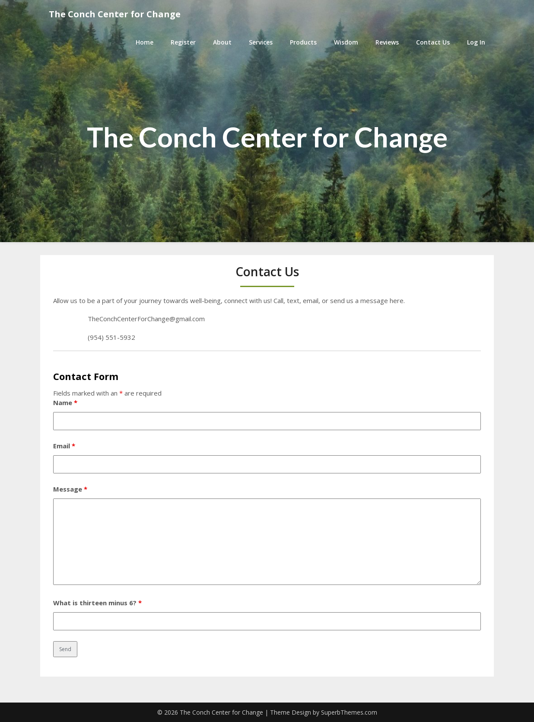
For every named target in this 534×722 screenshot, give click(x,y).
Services (261, 42)
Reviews (387, 42)
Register (183, 42)
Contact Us (433, 42)
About (222, 42)
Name (65, 402)
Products (303, 42)
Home (144, 42)
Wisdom (346, 42)
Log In (476, 42)
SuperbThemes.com (349, 712)
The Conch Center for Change (115, 14)
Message (70, 489)
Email (64, 445)
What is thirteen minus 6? (97, 602)
